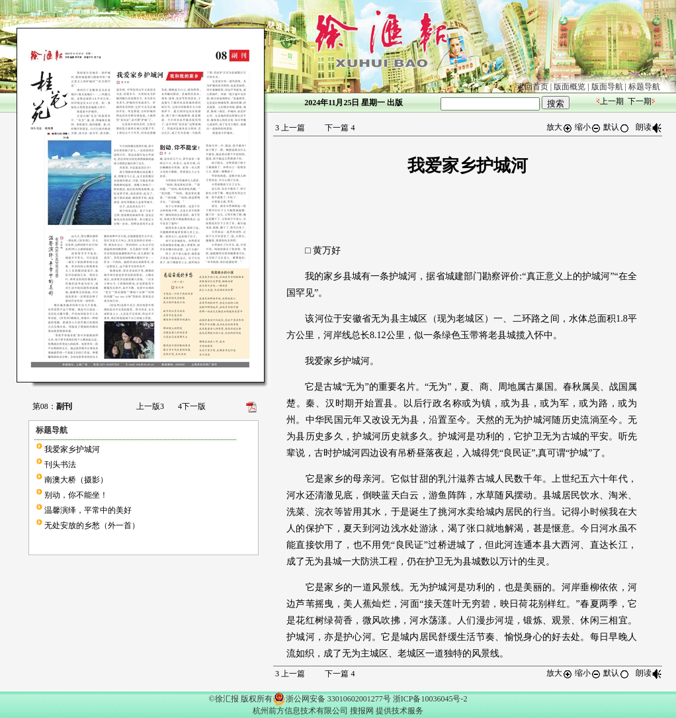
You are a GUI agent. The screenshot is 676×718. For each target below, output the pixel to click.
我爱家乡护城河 (72, 449)
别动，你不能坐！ (76, 495)
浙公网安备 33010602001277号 (332, 698)
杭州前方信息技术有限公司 (300, 710)
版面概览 (569, 86)
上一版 (150, 406)
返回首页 (532, 86)
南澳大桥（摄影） (76, 479)
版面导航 (607, 86)
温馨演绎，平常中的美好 (88, 510)
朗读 (649, 127)
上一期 (612, 101)
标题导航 (644, 86)
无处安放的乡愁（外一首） (92, 525)
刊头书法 (60, 464)
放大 (559, 127)
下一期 (640, 101)
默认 (616, 127)
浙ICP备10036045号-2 (430, 698)
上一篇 (290, 127)
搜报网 (362, 710)
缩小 (588, 127)
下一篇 (340, 127)
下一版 (192, 406)
